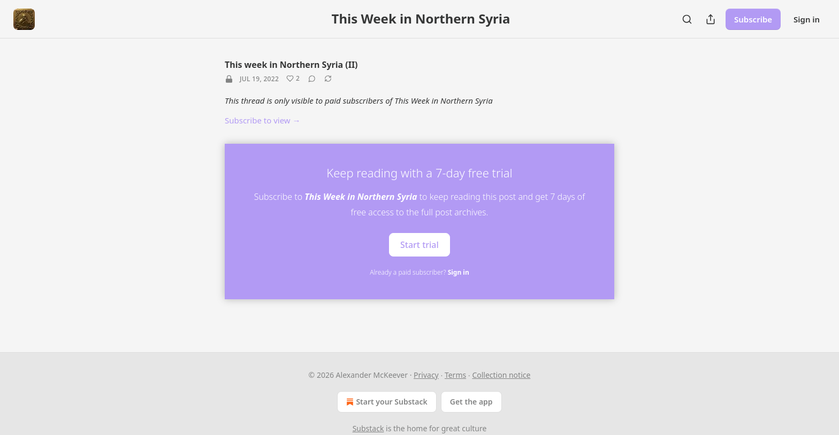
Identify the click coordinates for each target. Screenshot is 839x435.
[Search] (687, 19)
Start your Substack (385, 402)
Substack (368, 428)
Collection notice (501, 375)
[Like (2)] (293, 78)
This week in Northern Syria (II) (291, 65)
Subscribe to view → (263, 120)
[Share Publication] (710, 19)
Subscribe (753, 19)
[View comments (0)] (312, 78)
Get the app (471, 402)
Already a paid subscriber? (419, 272)
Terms (455, 375)
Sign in (807, 19)
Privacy (426, 375)
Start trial (419, 245)
